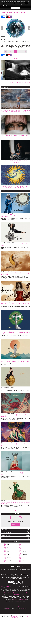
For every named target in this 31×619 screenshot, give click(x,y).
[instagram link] (20, 517)
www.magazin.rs (20, 601)
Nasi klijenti (19, 592)
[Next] (29, 28)
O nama (5, 592)
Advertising (11, 592)
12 (20, 51)
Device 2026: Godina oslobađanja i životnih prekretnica (15, 361)
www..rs (14, 599)
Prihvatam (15, 8)
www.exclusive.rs (21, 604)
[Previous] (2, 28)
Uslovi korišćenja (13, 616)
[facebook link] (10, 517)
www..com (23, 599)
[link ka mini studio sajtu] (15, 583)
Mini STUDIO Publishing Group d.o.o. (9, 586)
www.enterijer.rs (18, 606)
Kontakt (25, 592)
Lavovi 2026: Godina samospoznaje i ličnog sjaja (13, 389)
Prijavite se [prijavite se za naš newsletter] (15, 524)
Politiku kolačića (4, 5)
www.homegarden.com (10, 608)
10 (15, 51)
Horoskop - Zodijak (10, 213)
